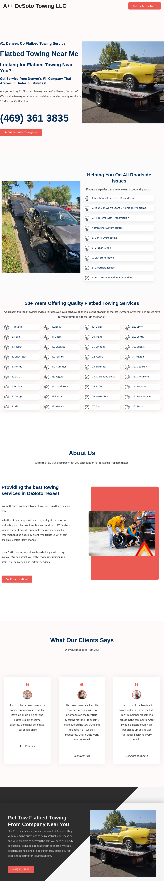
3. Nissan (16, 345)
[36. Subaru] (127, 405)
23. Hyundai (99, 365)
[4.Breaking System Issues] (87, 228)
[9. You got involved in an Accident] (87, 277)
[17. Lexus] (46, 395)
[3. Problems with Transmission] (87, 218)
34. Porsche (139, 384)
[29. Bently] (127, 336)
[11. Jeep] (46, 336)
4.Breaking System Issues (107, 227)
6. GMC (15, 374)
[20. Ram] (87, 336)
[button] (144, 6)
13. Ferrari (57, 355)
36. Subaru (138, 404)
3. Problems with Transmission (110, 217)
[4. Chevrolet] (6, 355)
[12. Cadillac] (46, 346)
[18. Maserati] (46, 405)
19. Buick (97, 325)
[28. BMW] (127, 326)
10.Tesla (56, 325)
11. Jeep (56, 335)
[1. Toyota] (6, 326)
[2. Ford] (6, 336)
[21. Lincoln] (87, 346)
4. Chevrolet (18, 355)
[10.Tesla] (46, 326)
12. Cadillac (58, 345)
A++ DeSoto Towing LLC (34, 6)
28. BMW (137, 325)
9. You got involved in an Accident (112, 276)
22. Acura (97, 355)
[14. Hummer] (46, 365)
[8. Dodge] (6, 395)
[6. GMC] (6, 375)
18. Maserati (59, 404)
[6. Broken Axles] (87, 247)
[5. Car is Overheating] (87, 238)
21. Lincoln (98, 345)
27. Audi (96, 404)
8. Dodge (16, 394)
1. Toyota (16, 325)
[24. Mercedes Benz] (87, 375)
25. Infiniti (98, 384)
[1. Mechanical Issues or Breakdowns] (87, 198)
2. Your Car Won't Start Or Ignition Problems (119, 207)
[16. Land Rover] (46, 385)
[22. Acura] (87, 355)
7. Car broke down (103, 256)
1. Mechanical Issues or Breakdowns (113, 198)
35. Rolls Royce (141, 394)
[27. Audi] (87, 405)
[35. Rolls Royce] (127, 395)
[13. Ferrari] (46, 355)
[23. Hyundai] (87, 365)
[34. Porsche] (127, 385)
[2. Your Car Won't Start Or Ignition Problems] (87, 208)
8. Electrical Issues (103, 266)
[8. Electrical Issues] (87, 267)
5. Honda (16, 365)
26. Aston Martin (102, 394)
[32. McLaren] (127, 365)
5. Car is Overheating (104, 237)
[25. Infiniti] (87, 385)
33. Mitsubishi (140, 374)
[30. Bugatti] (127, 346)
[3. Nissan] (6, 346)
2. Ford (15, 335)
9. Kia (14, 404)
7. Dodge (16, 384)
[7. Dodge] (6, 385)
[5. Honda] (6, 365)
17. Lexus (57, 394)
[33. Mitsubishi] (127, 375)
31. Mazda (138, 355)
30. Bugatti (138, 345)
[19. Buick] (87, 326)
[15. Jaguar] (46, 375)
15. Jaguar (58, 374)
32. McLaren (139, 365)
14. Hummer (59, 365)
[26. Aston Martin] (87, 395)
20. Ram (97, 335)
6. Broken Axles (101, 247)
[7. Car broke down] (87, 257)
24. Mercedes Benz (103, 374)
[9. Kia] (6, 405)
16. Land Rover (60, 384)
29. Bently (138, 335)
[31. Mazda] (127, 355)
